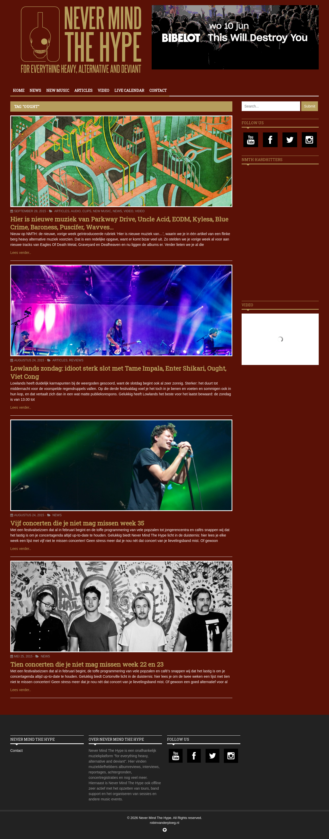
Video (103, 90)
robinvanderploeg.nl (164, 823)
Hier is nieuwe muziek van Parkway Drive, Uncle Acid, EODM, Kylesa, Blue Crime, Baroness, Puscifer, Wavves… (119, 223)
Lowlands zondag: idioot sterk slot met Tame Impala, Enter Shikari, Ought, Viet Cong (118, 372)
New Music (57, 90)
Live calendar (129, 90)
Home (18, 90)
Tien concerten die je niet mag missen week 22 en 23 (86, 664)
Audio (76, 211)
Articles (83, 90)
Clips (86, 211)
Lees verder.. (20, 253)
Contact (158, 90)
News (35, 90)
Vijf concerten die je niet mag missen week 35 (77, 523)
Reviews (76, 360)
